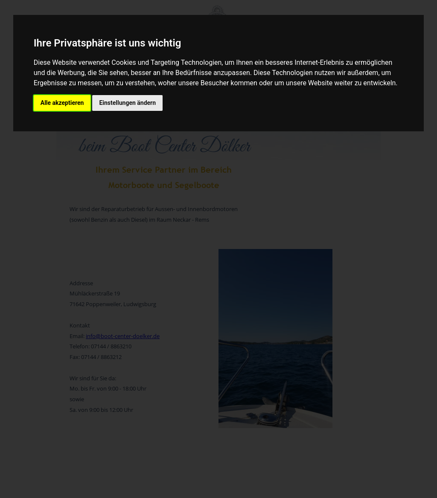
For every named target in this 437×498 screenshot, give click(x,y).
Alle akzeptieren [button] (62, 102)
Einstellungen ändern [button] (127, 102)
